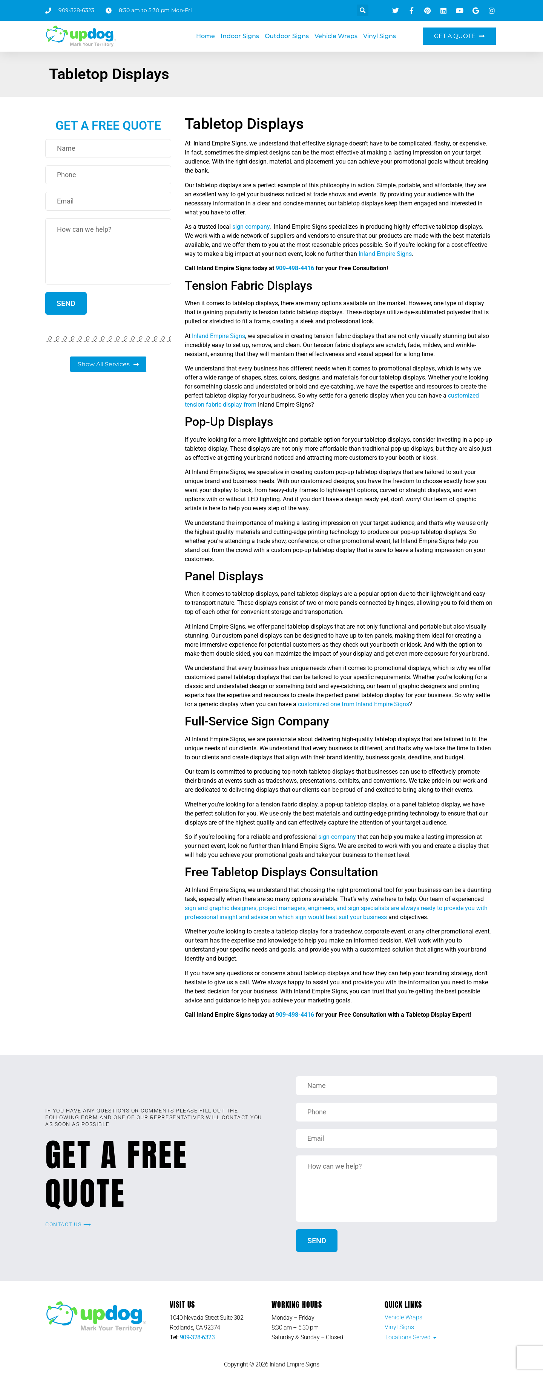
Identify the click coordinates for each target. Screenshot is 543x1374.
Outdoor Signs (287, 36)
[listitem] (221, 1322)
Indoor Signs (240, 36)
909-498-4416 (295, 268)
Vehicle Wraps (335, 36)
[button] (362, 10)
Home (205, 36)
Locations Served (408, 1337)
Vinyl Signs (379, 36)
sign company (251, 226)
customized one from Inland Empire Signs (353, 704)
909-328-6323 (197, 1337)
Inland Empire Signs (385, 253)
